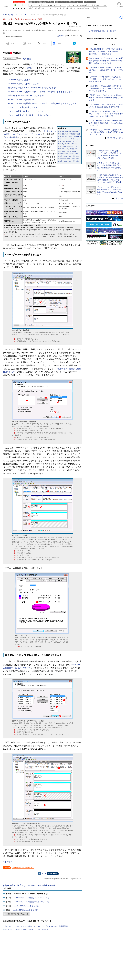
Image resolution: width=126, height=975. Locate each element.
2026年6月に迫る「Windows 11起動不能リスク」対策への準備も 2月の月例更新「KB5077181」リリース (106, 132)
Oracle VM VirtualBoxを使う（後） (27, 906)
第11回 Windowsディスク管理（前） (69, 156)
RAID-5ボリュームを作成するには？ (24, 84)
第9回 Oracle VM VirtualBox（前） (68, 151)
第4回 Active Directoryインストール (68, 139)
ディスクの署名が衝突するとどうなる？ (25, 111)
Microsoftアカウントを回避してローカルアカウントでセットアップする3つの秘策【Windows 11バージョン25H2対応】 (106, 113)
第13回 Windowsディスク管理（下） (69, 161)
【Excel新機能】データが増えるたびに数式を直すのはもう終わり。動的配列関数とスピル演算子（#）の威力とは (105, 51)
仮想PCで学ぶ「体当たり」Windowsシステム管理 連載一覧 (29, 885)
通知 (29, 43)
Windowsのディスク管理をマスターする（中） (32, 898)
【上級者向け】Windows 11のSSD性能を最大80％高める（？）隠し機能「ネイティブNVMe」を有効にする (105, 88)
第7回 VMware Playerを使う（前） (68, 146)
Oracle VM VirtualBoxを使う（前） (26, 910)
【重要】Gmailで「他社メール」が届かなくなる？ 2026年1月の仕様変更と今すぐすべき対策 (106, 97)
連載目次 (27, 59)
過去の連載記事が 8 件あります (18, 914)
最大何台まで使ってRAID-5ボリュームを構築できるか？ (33, 88)
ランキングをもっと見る (115, 138)
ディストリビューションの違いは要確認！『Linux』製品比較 (26, 929)
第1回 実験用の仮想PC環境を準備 (68, 131)
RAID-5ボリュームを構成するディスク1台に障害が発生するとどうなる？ (40, 92)
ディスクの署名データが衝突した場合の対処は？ (29, 115)
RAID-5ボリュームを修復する (21, 99)
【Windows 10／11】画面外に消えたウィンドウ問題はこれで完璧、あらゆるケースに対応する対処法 (105, 79)
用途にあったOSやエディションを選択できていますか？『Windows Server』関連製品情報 (36, 926)
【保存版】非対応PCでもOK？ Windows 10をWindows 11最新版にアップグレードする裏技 (106, 70)
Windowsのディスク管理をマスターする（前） (32, 902)
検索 (121, 17)
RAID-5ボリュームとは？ (19, 80)
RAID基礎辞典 (11, 137)
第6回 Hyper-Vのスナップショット (68, 144)
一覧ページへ (118, 198)
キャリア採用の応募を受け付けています (101, 31)
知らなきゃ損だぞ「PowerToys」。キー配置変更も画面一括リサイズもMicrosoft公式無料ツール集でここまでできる (106, 60)
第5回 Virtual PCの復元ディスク (67, 141)
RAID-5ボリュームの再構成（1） (23, 868)
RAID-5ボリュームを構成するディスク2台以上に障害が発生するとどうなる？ (42, 103)
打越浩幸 (60, 36)
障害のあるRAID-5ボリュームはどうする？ (27, 95)
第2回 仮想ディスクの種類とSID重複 (69, 134)
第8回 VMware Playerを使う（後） (68, 148)
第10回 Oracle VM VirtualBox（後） (68, 153)
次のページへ (52, 873)
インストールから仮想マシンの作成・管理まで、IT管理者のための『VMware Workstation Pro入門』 (105, 123)
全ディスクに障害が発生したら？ (22, 107)
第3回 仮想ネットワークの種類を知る (69, 136)
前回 (29, 68)
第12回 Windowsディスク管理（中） (69, 158)
